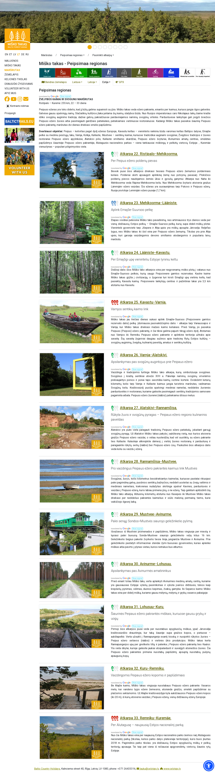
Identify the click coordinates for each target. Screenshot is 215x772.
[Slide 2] (95, 47)
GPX (120, 82)
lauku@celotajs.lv (148, 768)
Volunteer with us (16, 88)
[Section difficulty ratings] (115, 154)
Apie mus (10, 93)
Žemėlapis (11, 74)
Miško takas (12, 65)
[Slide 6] (115, 47)
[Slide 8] (125, 47)
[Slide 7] (120, 47)
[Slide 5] (110, 47)
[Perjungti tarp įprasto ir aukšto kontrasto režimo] (17, 106)
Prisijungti (10, 113)
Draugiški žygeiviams (18, 83)
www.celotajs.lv (170, 768)
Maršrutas (12, 70)
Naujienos (11, 60)
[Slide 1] (90, 47)
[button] (72, 55)
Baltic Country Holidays (47, 768)
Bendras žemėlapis (54, 82)
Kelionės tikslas (15, 79)
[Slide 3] (100, 47)
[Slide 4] (105, 47)
